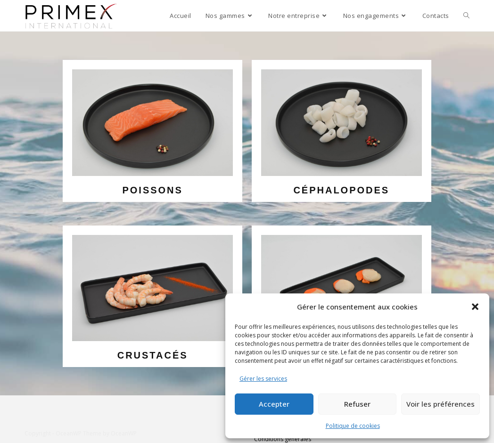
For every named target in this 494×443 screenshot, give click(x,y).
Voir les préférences (440, 404)
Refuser (357, 404)
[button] (475, 306)
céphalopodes (341, 190)
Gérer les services (263, 379)
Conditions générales (282, 439)
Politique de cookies (353, 426)
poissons (152, 190)
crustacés (152, 355)
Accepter (274, 404)
